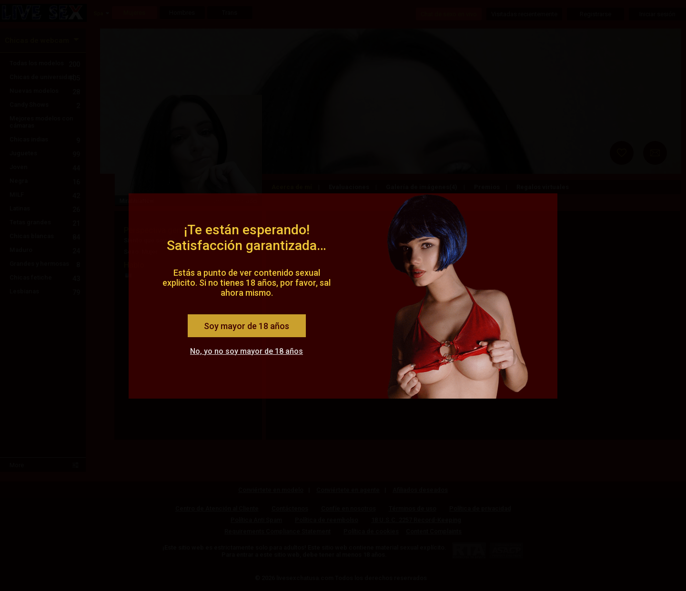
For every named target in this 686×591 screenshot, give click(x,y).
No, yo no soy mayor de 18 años (246, 351)
